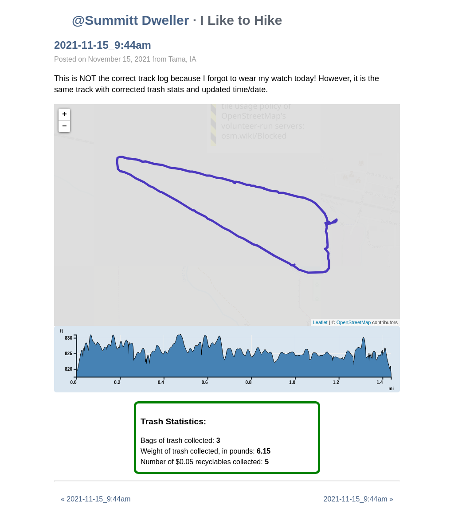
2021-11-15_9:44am (102, 45)
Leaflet (320, 322)
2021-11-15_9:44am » (358, 499)
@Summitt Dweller (130, 20)
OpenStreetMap (354, 322)
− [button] (64, 126)
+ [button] (64, 114)
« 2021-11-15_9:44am (95, 499)
